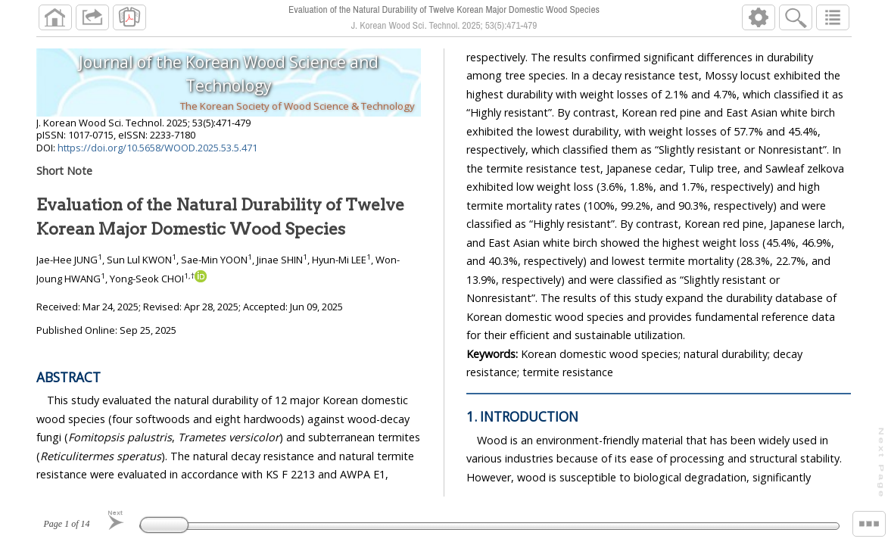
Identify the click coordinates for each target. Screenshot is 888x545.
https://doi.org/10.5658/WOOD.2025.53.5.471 (157, 147)
